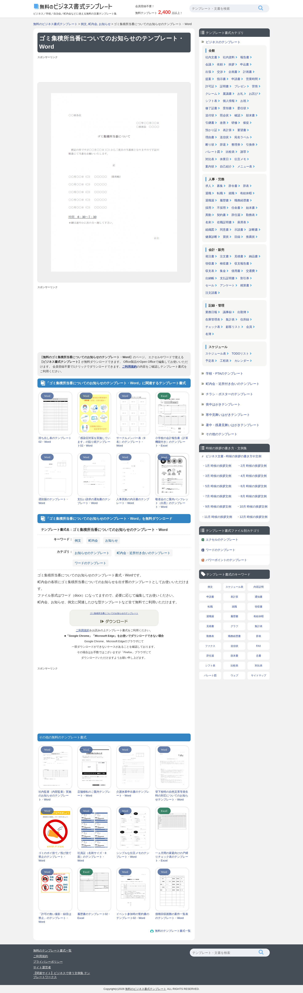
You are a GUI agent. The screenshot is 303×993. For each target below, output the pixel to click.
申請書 (235, 79)
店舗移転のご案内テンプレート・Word (93, 793)
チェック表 (212, 326)
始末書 (250, 207)
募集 (220, 185)
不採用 (221, 207)
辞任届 (235, 215)
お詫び (253, 93)
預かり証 (211, 130)
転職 (220, 193)
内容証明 (259, 586)
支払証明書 (227, 278)
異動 (208, 215)
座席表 (241, 222)
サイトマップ (258, 675)
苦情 (255, 86)
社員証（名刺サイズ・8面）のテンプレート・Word (91, 856)
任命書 (235, 207)
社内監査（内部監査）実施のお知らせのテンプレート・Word (55, 795)
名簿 (208, 334)
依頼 (220, 64)
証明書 (224, 86)
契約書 (221, 215)
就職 (231, 193)
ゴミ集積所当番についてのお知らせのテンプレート (114, 613)
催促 (246, 122)
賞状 (226, 236)
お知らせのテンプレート (92, 553)
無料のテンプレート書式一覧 (173, 930)
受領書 (227, 108)
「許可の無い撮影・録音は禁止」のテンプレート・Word (55, 917)
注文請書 (211, 292)
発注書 (209, 256)
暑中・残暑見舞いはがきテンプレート (232, 425)
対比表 (209, 159)
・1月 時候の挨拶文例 (216, 465)
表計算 (227, 130)
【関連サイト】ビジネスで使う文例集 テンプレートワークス (61, 975)
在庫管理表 (212, 319)
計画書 (247, 71)
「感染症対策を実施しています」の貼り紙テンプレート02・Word (93, 441)
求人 (208, 185)
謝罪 (243, 151)
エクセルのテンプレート (222, 539)
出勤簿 (241, 312)
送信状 (224, 137)
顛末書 (250, 115)
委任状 (241, 108)
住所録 (244, 319)
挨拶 (231, 64)
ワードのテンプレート (90, 563)
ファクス (210, 646)
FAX (258, 646)
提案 (208, 79)
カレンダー (241, 360)
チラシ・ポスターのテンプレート (229, 394)
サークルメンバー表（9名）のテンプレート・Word (130, 441)
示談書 (238, 229)
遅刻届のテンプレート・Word (54, 501)
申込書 (244, 64)
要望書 (241, 130)
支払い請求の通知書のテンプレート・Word (93, 501)
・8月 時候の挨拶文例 (252, 496)
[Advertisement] (114, 69)
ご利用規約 (129, 366)
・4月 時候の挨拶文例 (252, 475)
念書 (258, 655)
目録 (237, 236)
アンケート (227, 285)
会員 (249, 326)
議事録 (227, 312)
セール (209, 285)
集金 (223, 271)
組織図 (209, 229)
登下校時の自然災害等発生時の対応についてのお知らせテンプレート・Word (171, 795)
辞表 (246, 185)
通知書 (258, 596)
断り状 (209, 144)
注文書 (224, 256)
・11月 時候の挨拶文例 (216, 516)
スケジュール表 (215, 353)
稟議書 (227, 93)
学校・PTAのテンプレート (224, 373)
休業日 (224, 159)
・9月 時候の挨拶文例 (216, 506)
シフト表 (211, 100)
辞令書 (233, 185)
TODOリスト (240, 353)
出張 (208, 71)
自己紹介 (226, 166)
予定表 (209, 360)
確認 (237, 115)
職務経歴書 (241, 200)
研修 (234, 122)
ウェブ (234, 675)
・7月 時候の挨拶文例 (216, 496)
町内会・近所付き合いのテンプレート (143, 553)
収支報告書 (241, 263)
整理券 (235, 144)
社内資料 (229, 57)
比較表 (230, 151)
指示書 (221, 79)
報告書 (244, 57)
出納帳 (209, 278)
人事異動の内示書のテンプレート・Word (132, 501)
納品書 (253, 256)
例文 (84, 24)
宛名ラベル (241, 137)
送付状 (209, 115)
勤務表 (250, 215)
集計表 (230, 319)
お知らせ (105, 24)
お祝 (243, 100)
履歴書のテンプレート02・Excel (93, 915)
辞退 (223, 144)
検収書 (224, 263)
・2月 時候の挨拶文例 (252, 465)
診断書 (253, 229)
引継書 (209, 122)
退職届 (209, 200)
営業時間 (252, 79)
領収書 (209, 263)
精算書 (244, 285)
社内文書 (211, 57)
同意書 (224, 229)
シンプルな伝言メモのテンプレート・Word (132, 854)
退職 (208, 193)
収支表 (209, 271)
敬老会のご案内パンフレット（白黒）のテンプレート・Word (171, 503)
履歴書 (224, 200)
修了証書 (211, 108)
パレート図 (212, 151)
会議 (208, 64)
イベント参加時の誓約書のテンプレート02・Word (132, 915)
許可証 (209, 86)
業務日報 (211, 312)
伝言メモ (240, 159)
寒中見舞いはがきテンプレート (228, 414)
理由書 (209, 137)
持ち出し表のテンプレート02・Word (55, 439)
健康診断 (211, 236)
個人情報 (229, 100)
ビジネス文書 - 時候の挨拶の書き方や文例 (233, 456)
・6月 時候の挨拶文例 (252, 486)
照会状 (224, 115)
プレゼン (240, 86)
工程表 (224, 360)
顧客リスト (233, 326)
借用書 (235, 271)
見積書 (238, 256)
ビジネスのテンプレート (223, 42)
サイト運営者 (42, 967)
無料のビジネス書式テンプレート (55, 24)
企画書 (233, 71)
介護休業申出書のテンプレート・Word (132, 793)
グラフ (234, 626)
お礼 (240, 93)
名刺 (208, 222)
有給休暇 (246, 193)
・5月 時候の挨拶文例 (216, 486)
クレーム (211, 93)
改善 (223, 122)
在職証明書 (224, 222)
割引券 (244, 278)
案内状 (209, 166)
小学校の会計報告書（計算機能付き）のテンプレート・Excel (171, 441)
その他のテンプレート (221, 434)
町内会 (92, 24)
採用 (208, 207)
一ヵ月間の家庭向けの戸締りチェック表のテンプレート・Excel (171, 856)
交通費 (250, 271)
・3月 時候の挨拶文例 (216, 475)
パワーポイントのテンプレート (226, 560)
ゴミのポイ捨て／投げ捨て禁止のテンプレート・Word (55, 856)
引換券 (250, 144)
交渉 (220, 71)
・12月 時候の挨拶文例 (252, 516)
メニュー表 (244, 166)
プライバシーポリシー (48, 961)
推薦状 (250, 236)
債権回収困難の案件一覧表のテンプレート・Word (171, 915)
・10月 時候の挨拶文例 (252, 506)
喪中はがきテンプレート (223, 404)
